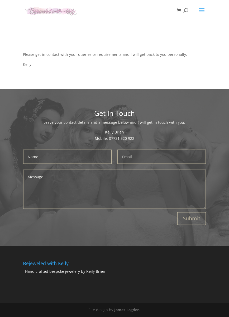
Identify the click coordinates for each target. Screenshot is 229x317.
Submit (191, 218)
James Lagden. (127, 309)
